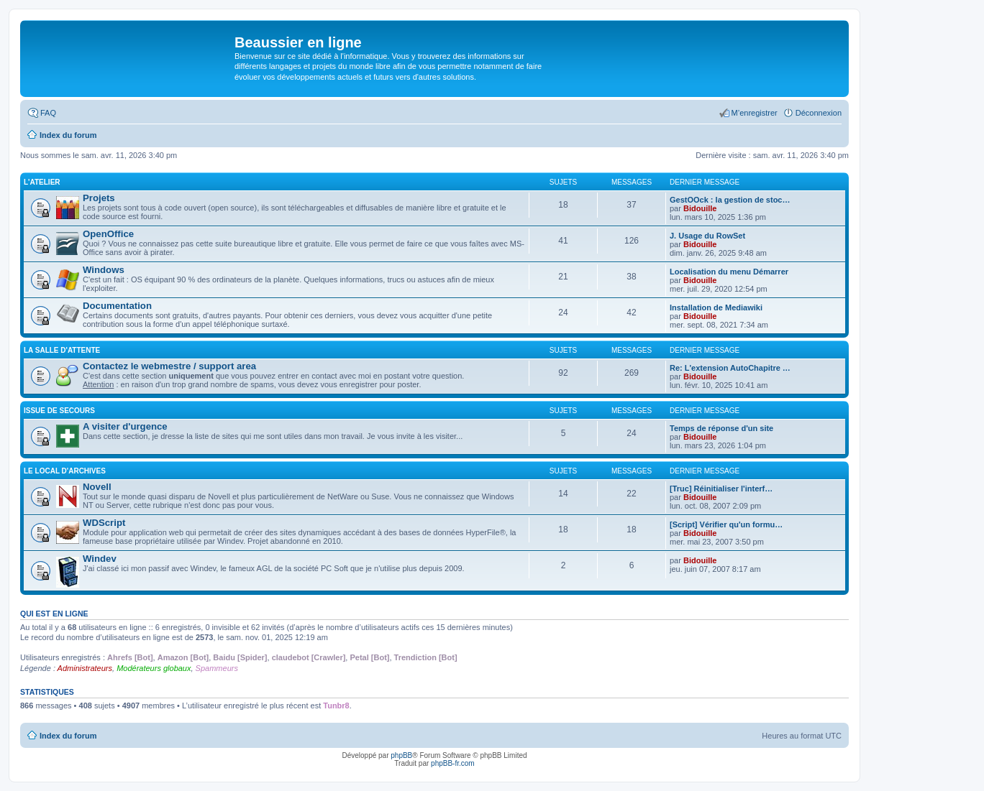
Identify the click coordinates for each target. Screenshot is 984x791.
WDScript (104, 522)
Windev (100, 558)
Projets (99, 198)
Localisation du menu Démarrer (729, 271)
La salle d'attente (62, 350)
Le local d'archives (65, 471)
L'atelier (42, 182)
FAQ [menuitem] (48, 112)
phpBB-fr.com (453, 763)
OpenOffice (108, 233)
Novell (97, 486)
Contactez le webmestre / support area (169, 366)
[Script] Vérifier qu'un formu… (726, 524)
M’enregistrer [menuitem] (755, 112)
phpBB (401, 755)
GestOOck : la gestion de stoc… (730, 199)
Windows (103, 269)
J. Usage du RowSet (707, 235)
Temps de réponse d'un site (721, 428)
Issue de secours (59, 411)
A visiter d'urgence (125, 426)
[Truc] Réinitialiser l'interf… (721, 488)
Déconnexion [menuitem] (819, 112)
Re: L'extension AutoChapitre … (730, 368)
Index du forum (68, 735)
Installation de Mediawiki (716, 307)
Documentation (117, 305)
